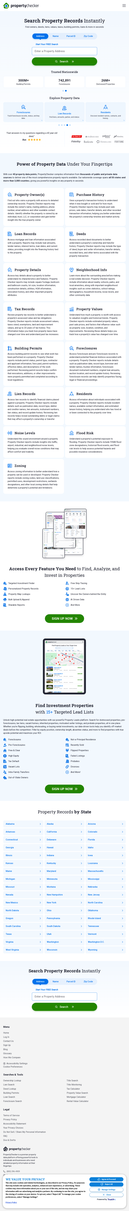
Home (6, 1033)
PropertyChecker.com (21, 5)
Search (64, 61)
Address (40, 36)
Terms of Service (11, 1115)
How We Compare (11, 1057)
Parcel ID (71, 36)
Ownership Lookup (12, 1080)
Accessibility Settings (15, 1063)
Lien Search (8, 1084)
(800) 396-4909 (13, 1171)
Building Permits (11, 1093)
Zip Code (88, 36)
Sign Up (7, 1045)
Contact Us (8, 1041)
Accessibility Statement (14, 1123)
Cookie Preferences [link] (12, 1066)
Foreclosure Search (12, 1101)
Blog (5, 1049)
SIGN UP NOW (62, 618)
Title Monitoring (74, 1084)
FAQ (5, 1136)
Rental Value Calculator (77, 1101)
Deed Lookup (9, 1089)
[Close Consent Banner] (106, 1195)
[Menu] (124, 5)
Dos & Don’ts (9, 1140)
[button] (63, 91)
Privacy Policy (10, 1119)
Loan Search (9, 1097)
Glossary (7, 1053)
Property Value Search (77, 1093)
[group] (23, 112)
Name (56, 36)
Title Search (72, 1080)
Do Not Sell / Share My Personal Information (24, 1132)
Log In (6, 1037)
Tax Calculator (73, 1089)
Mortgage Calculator (76, 1097)
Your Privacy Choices (13, 1127)
